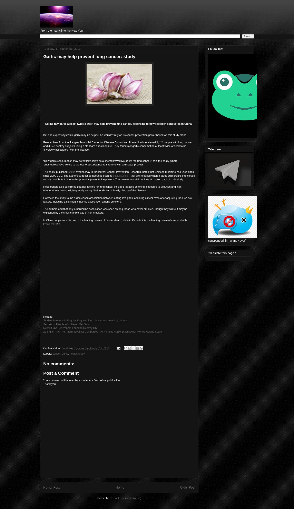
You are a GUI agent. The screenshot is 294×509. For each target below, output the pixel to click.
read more (51, 223)
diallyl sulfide (120, 175)
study (81, 353)
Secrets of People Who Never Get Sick (66, 324)
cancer (56, 353)
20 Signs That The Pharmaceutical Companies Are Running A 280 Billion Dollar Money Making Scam (103, 331)
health (73, 353)
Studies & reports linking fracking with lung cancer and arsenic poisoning (85, 320)
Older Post (187, 487)
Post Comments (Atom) (127, 498)
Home (120, 487)
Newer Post (51, 487)
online (72, 171)
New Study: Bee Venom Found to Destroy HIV (70, 327)
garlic (65, 353)
